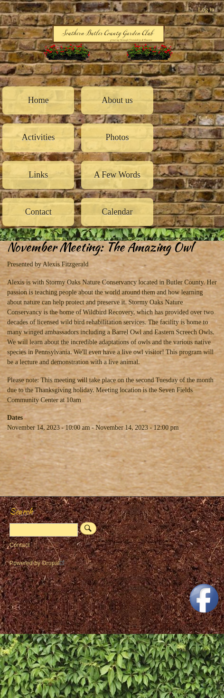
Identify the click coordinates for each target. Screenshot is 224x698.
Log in (206, 9)
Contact (38, 212)
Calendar (117, 212)
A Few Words (117, 174)
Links (38, 174)
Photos (117, 137)
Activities (38, 137)
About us (117, 100)
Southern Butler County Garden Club (23, 65)
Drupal (54, 563)
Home (38, 100)
